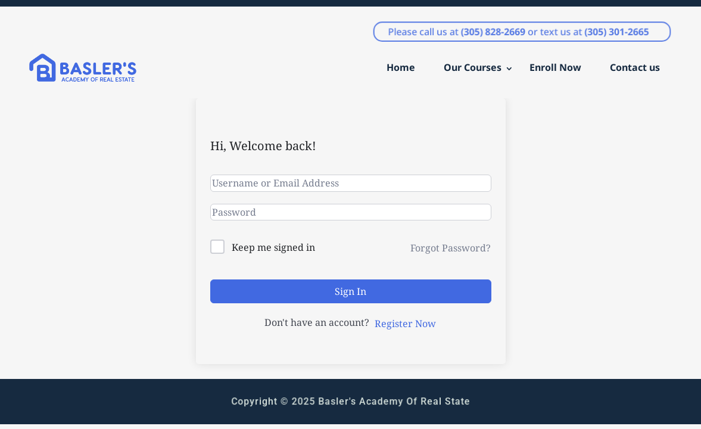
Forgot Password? (450, 247)
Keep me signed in (273, 247)
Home (401, 67)
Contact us (635, 67)
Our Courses (472, 67)
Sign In (350, 291)
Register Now (405, 323)
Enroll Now (555, 67)
